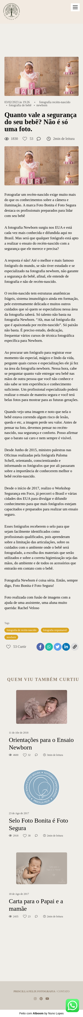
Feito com (41, 1013)
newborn (42, 105)
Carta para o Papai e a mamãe (36, 905)
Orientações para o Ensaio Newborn (41, 743)
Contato (63, 991)
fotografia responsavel (55, 630)
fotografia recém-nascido (54, 102)
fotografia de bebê (20, 105)
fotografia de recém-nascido (22, 630)
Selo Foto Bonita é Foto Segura (38, 824)
